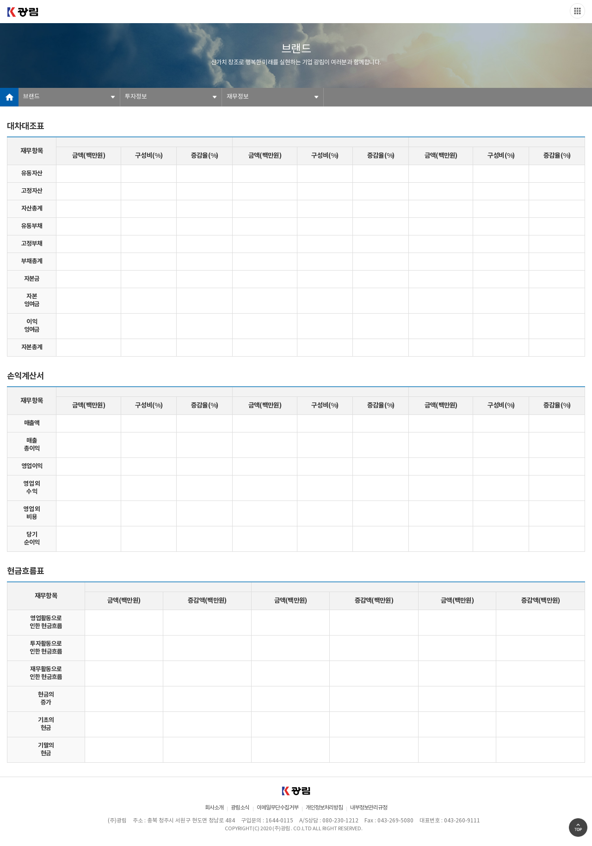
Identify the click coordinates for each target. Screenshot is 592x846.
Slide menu (577, 11)
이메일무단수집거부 (277, 808)
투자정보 (136, 96)
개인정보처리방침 (324, 808)
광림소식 (240, 808)
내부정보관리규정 (368, 808)
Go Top (578, 827)
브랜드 (31, 96)
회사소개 (214, 808)
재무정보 (238, 96)
